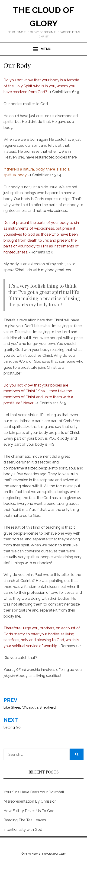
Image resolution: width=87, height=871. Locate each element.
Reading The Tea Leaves (24, 820)
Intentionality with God (22, 829)
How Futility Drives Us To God (29, 811)
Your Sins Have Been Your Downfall (33, 792)
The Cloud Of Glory (54, 853)
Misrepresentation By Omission (30, 801)
